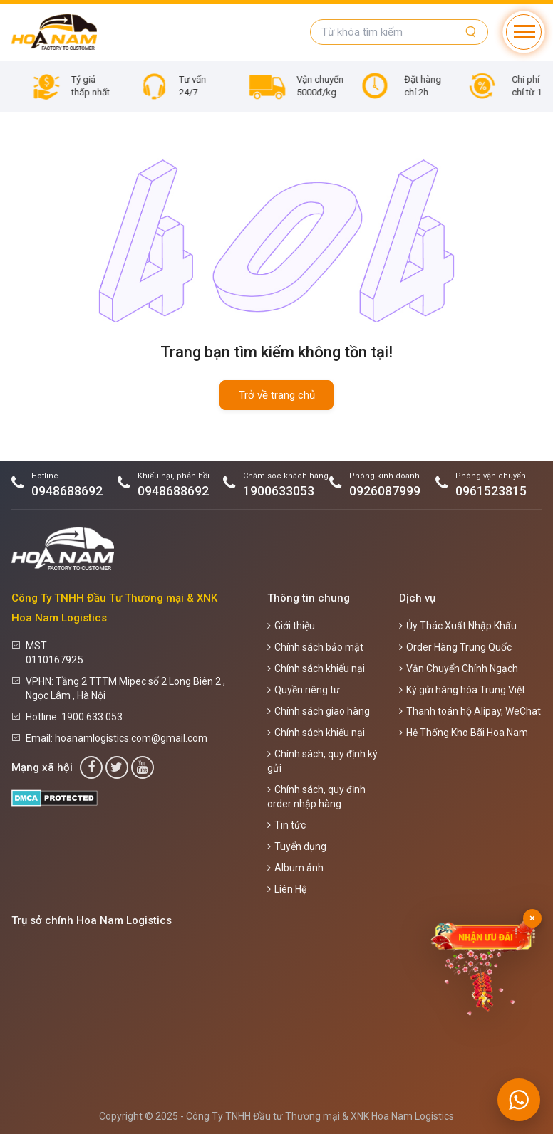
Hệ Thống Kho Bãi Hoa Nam (463, 732)
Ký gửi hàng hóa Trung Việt (462, 689)
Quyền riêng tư (303, 689)
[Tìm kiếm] (471, 32)
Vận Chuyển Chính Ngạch (458, 668)
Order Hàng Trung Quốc (455, 647)
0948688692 (67, 490)
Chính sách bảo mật (315, 647)
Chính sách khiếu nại (316, 668)
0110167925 (54, 659)
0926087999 (384, 490)
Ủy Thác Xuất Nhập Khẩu (458, 625)
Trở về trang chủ (277, 395)
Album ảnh (295, 867)
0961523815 (491, 490)
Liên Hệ (286, 889)
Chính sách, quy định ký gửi (322, 761)
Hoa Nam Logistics (412, 1116)
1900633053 (278, 490)
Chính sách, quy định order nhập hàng (316, 796)
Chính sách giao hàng (318, 711)
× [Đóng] (532, 918)
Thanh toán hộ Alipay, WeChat (470, 711)
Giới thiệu (291, 625)
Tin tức (286, 825)
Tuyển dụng (296, 846)
